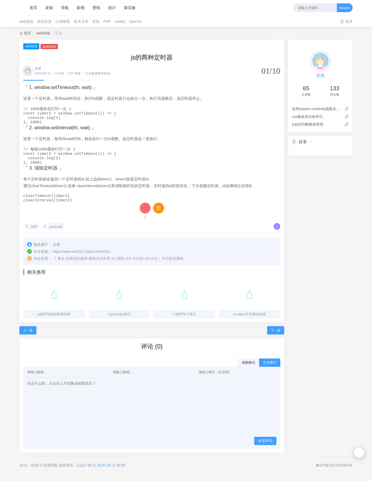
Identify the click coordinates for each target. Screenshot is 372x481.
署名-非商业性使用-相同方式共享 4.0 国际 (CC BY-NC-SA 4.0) (107, 266)
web (34, 234)
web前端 (26, 21)
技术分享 (81, 21)
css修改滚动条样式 (307, 116)
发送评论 (265, 448)
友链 (49, 7)
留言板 (130, 7)
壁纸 (96, 7)
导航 (65, 7)
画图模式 (248, 370)
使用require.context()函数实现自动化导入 (316, 109)
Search (344, 8)
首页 (33, 7)
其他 (95, 21)
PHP (107, 21)
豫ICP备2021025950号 (334, 472)
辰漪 (38, 68)
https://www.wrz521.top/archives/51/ (81, 259)
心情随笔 (63, 21)
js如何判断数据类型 (307, 124)
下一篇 (275, 337)
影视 (80, 7)
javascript (49, 46)
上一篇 (28, 337)
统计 (112, 7)
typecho (135, 21)
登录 (349, 21)
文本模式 (269, 370)
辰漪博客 (50, 472)
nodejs (119, 21)
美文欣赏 (44, 21)
